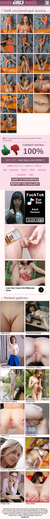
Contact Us (25, 517)
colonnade (21, 174)
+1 (6, 150)
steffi (31, 174)
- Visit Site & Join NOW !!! (25, 160)
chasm (24, 170)
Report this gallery (25, 184)
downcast (42, 170)
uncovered (13, 170)
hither (32, 170)
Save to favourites (25, 179)
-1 (15, 150)
